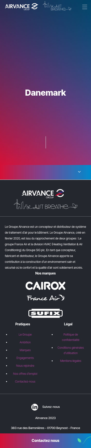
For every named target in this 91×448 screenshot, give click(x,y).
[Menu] (83, 7)
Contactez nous (45, 440)
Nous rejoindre (25, 365)
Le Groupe (25, 334)
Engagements (25, 358)
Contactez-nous (25, 381)
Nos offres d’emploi (25, 373)
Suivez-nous (45, 407)
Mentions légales (70, 361)
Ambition (25, 342)
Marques (25, 350)
